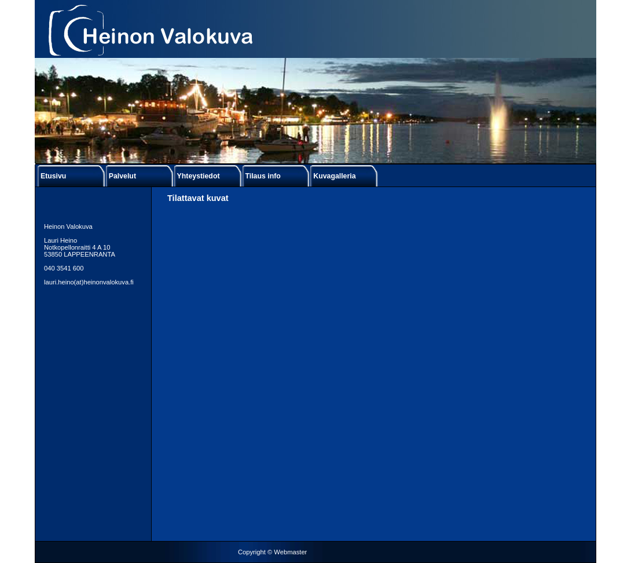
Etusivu (53, 176)
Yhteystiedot (198, 176)
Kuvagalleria (334, 176)
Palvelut (122, 176)
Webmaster (290, 552)
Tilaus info (262, 176)
